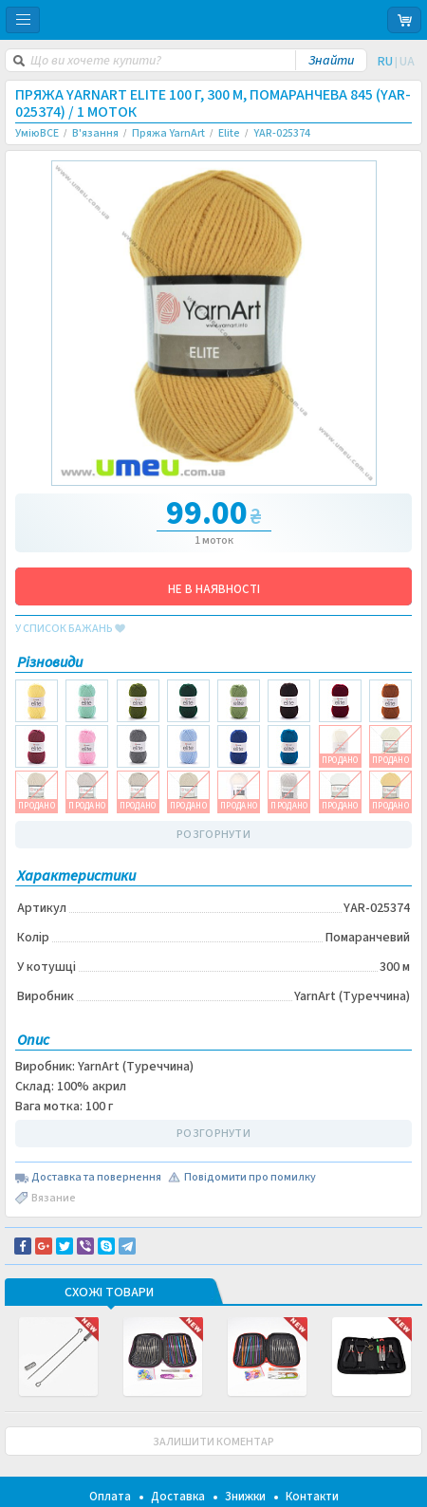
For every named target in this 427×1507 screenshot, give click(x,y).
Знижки (245, 1496)
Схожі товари (109, 1293)
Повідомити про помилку (250, 1177)
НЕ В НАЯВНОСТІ (214, 589)
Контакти (312, 1496)
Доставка (178, 1496)
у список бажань (70, 629)
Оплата (110, 1496)
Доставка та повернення (96, 1177)
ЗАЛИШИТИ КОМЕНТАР (213, 1442)
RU (385, 61)
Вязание (53, 1198)
